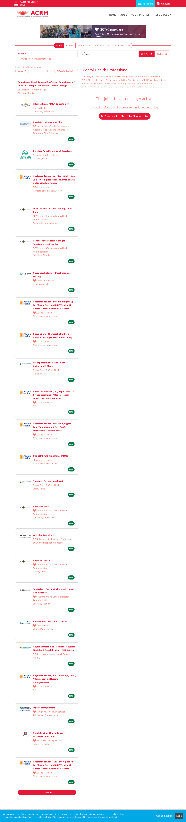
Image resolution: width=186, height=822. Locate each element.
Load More (47, 792)
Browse (70, 45)
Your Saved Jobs (122, 45)
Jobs (123, 14)
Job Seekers (145, 3)
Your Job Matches (102, 45)
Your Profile (140, 14)
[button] (162, 54)
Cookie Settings (164, 816)
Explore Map (83, 45)
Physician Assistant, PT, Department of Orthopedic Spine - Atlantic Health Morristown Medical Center (53, 395)
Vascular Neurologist (44, 535)
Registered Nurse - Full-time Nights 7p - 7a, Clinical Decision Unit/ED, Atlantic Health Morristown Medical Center (54, 305)
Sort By (21, 71)
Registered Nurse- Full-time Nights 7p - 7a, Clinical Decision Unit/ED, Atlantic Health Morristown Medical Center (53, 765)
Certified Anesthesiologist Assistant (52, 150)
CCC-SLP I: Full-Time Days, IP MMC (50, 455)
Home (112, 14)
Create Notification (66, 71)
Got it (179, 816)
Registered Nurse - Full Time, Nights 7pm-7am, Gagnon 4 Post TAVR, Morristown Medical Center (52, 427)
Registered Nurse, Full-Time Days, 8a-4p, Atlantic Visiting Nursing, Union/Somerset (54, 679)
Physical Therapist (43, 560)
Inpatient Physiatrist (44, 707)
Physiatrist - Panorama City (47, 122)
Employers (163, 3)
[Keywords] (47, 54)
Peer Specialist (41, 506)
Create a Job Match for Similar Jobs (124, 116)
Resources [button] (161, 14)
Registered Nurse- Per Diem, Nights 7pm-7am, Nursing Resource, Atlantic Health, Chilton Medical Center (54, 180)
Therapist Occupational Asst (48, 481)
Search (59, 45)
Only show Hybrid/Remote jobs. (35, 58)
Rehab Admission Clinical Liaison (50, 621)
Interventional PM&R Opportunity (51, 103)
